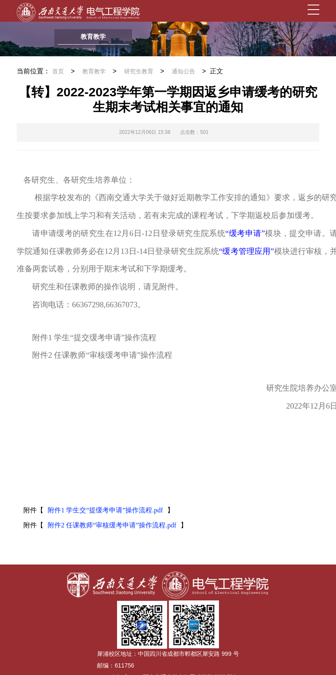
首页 (58, 71)
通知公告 (183, 71)
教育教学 (94, 71)
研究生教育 (138, 71)
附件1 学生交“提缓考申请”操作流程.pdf (105, 510)
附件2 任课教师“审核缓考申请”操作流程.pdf (112, 525)
